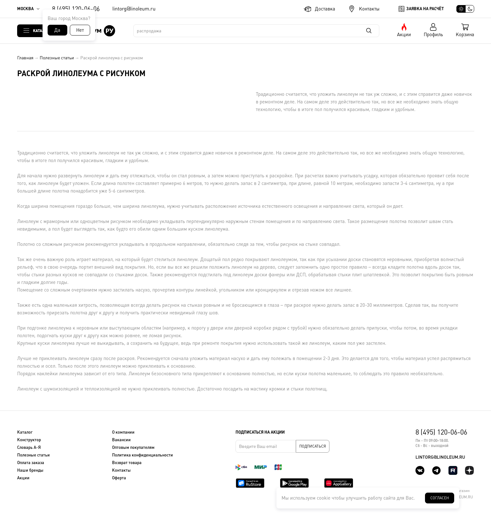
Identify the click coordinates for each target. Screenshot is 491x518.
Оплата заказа (30, 462)
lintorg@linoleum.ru (134, 9)
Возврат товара (127, 462)
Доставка (325, 8)
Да (57, 30)
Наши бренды (30, 470)
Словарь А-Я (29, 447)
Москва (25, 8)
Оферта (119, 477)
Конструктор (29, 439)
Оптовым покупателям (133, 447)
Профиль (433, 34)
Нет (80, 30)
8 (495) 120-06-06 (76, 9)
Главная (25, 57)
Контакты (369, 8)
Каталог (41, 31)
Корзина (465, 34)
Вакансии (121, 439)
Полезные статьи (57, 57)
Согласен (439, 498)
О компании (123, 432)
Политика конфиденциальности (142, 455)
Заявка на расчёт (425, 8)
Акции (404, 34)
